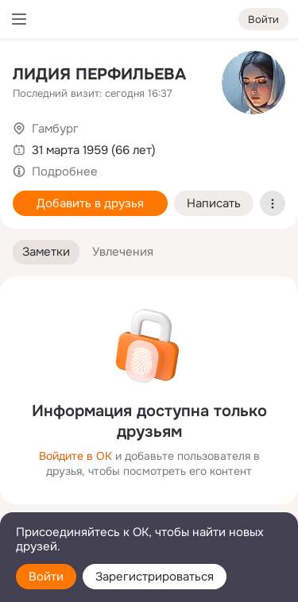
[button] (46, 252)
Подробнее (65, 171)
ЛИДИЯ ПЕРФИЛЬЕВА (99, 74)
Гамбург (55, 129)
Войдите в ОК (75, 456)
